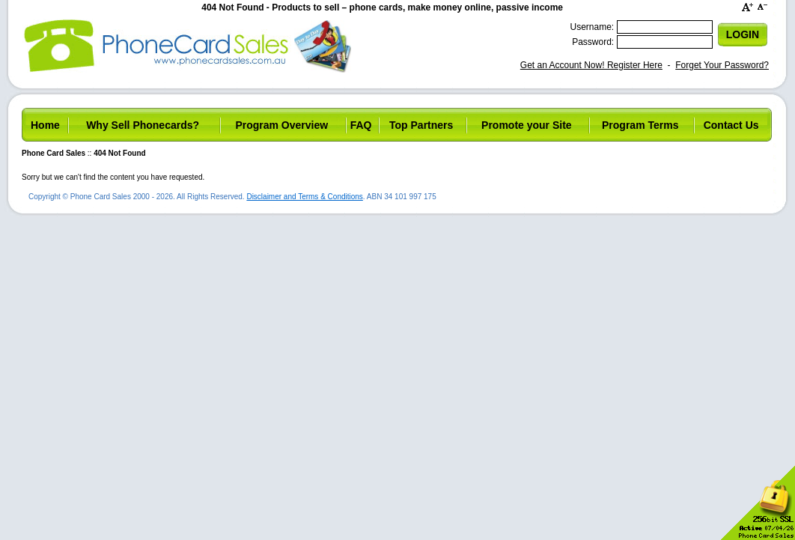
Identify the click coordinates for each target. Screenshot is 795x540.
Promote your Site (526, 125)
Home (45, 125)
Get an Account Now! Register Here (591, 65)
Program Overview (281, 125)
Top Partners (421, 125)
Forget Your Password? (722, 65)
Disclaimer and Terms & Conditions (304, 196)
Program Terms (640, 125)
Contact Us (731, 125)
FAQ (361, 125)
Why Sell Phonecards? (142, 125)
